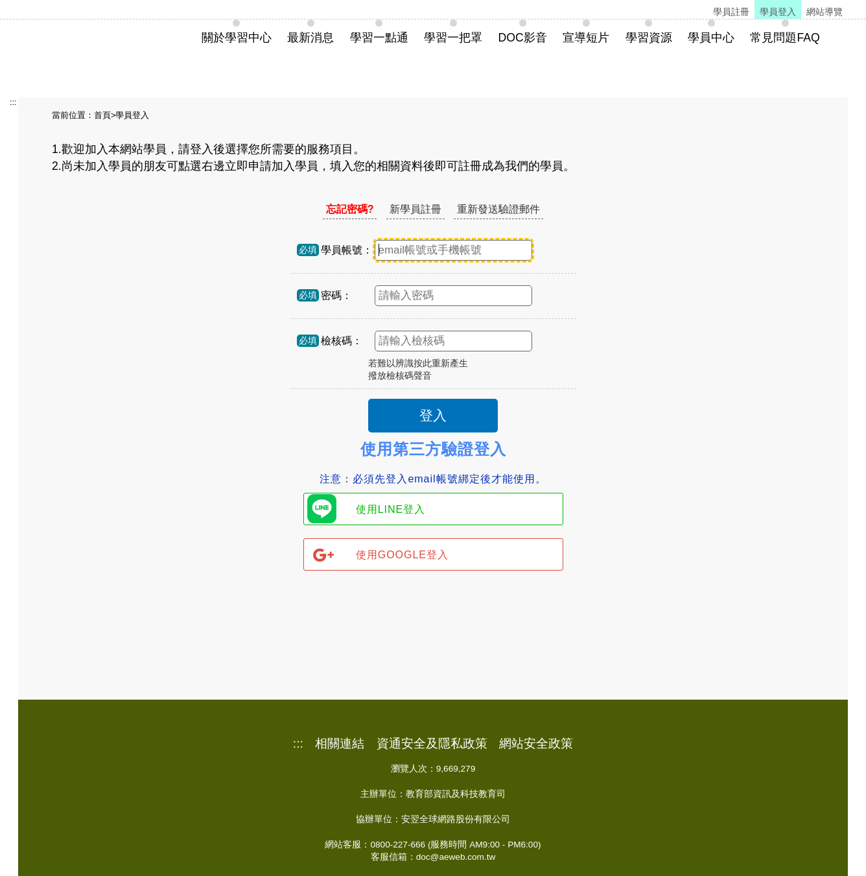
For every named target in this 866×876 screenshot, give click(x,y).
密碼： (336, 295)
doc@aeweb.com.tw (456, 857)
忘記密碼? (350, 209)
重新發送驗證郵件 (498, 209)
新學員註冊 (415, 209)
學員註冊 (731, 11)
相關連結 (339, 744)
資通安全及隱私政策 (432, 744)
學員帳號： (347, 249)
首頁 (102, 115)
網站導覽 (824, 11)
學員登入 (778, 11)
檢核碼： (341, 340)
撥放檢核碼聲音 (400, 376)
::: (13, 102)
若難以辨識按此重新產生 (418, 363)
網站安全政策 (536, 744)
